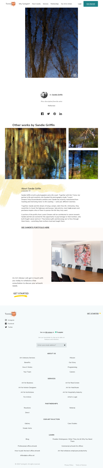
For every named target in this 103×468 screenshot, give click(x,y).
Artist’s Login (72, 397)
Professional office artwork (27, 446)
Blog (27, 439)
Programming (72, 367)
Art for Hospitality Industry (72, 392)
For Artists (27, 397)
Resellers (27, 408)
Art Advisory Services (27, 358)
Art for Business (27, 383)
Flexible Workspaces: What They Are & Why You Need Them (72, 440)
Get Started (91, 4)
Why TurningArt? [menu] (24, 4)
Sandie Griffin (57, 95)
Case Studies (72, 423)
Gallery (27, 423)
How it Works (27, 367)
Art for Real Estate (72, 383)
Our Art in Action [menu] (66, 4)
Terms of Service (81, 465)
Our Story (72, 362)
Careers (72, 372)
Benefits (27, 362)
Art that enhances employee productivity (72, 451)
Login (79, 4)
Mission (72, 358)
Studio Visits (27, 428)
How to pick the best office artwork (27, 451)
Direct (27, 412)
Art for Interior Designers (27, 387)
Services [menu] (45, 4)
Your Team (27, 372)
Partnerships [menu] (55, 4)
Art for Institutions (27, 392)
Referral (72, 408)
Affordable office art (27, 455)
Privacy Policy (69, 465)
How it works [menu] (36, 4)
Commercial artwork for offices (72, 446)
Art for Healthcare (72, 387)
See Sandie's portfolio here (35, 227)
